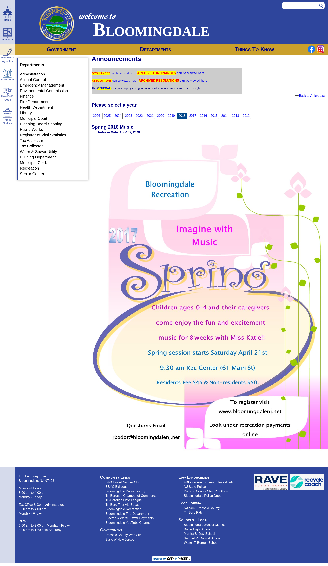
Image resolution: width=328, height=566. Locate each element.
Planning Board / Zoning (43, 124)
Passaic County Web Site (124, 535)
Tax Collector (34, 146)
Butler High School (197, 529)
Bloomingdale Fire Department (127, 513)
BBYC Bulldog (116, 486)
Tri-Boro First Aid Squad (123, 504)
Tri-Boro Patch (194, 512)
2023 (128, 115)
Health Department (39, 107)
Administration (35, 74)
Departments (155, 49)
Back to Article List (310, 95)
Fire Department (36, 102)
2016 (203, 115)
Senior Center (34, 174)
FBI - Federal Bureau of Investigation (210, 482)
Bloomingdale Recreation (123, 509)
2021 (150, 115)
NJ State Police (195, 486)
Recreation (32, 168)
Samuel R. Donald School (202, 538)
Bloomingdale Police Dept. (202, 495)
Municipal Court (36, 118)
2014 (224, 115)
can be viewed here (122, 73)
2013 (235, 115)
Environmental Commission (46, 91)
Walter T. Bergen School (201, 542)
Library (28, 113)
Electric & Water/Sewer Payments (130, 518)
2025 (107, 115)
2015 (214, 115)
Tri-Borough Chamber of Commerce (131, 495)
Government (61, 49)
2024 (117, 115)
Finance (29, 96)
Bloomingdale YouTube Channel (128, 522)
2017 (192, 115)
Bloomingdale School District (204, 524)
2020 (160, 115)
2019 (171, 115)
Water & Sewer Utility (41, 151)
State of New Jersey (120, 539)
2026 (96, 115)
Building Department (40, 157)
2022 (139, 115)
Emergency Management (44, 85)
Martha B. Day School (199, 533)
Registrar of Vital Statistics (45, 135)
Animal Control (35, 79)
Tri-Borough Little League (124, 500)
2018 (182, 115)
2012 (246, 115)
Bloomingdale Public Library (125, 491)
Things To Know (254, 49)
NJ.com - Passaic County (202, 508)
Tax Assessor (34, 140)
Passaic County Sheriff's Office (206, 491)
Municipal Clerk (36, 162)
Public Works (34, 129)
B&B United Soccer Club (123, 482)
